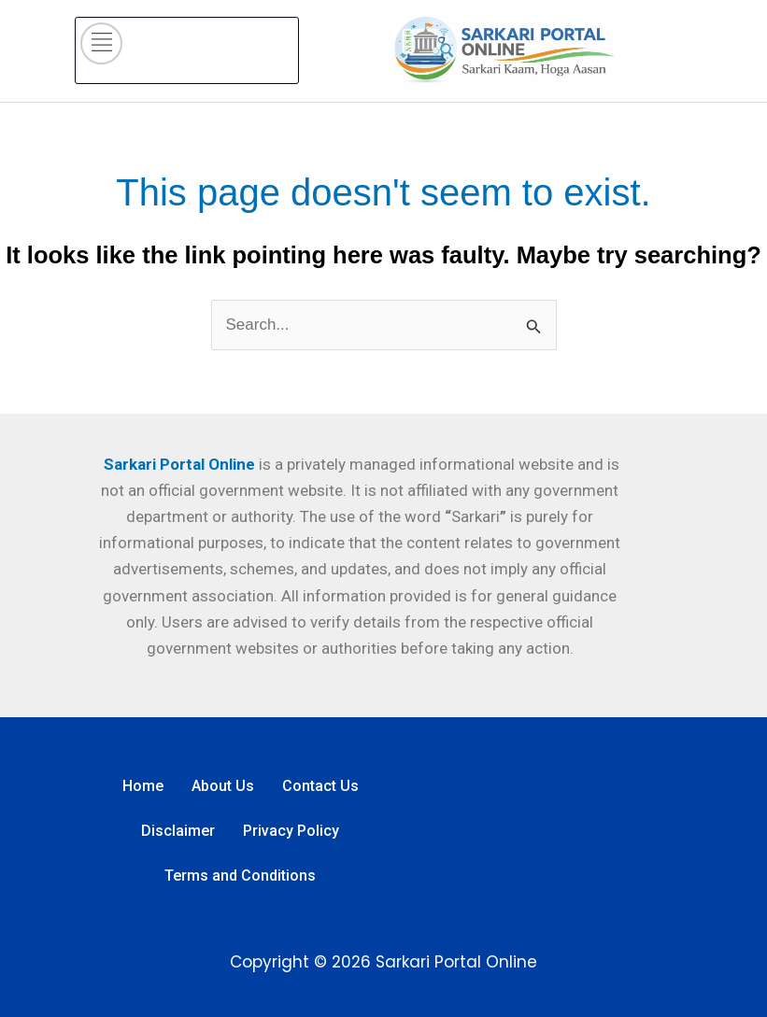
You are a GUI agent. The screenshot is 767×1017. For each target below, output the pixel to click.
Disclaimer (178, 831)
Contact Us (320, 786)
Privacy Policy (291, 831)
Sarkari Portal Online (177, 464)
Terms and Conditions (240, 875)
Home (142, 786)
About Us (223, 786)
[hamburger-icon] (101, 43)
